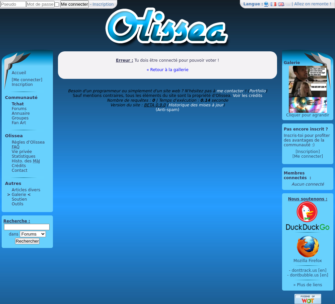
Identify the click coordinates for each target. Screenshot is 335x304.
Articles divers (26, 190)
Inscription (103, 4)
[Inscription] (307, 151)
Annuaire (21, 113)
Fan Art (19, 122)
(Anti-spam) (167, 109)
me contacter (229, 91)
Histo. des (26, 161)
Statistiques (24, 156)
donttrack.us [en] (309, 270)
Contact (19, 170)
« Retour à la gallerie (167, 69)
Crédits (19, 165)
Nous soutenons (306, 199)
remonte (320, 4)
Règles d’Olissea (28, 142)
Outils (17, 204)
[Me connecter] (27, 80)
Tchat (18, 104)
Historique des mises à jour (196, 105)
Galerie (19, 194)
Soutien (19, 199)
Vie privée (22, 151)
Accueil (19, 72)
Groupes (20, 118)
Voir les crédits (247, 95)
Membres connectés (296, 175)
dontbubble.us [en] (309, 275)
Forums (19, 108)
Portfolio (257, 91)
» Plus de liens (307, 285)
